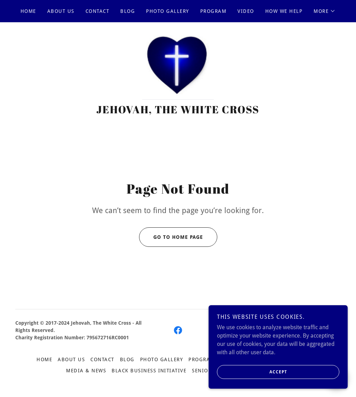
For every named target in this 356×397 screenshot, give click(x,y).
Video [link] (245, 11)
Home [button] (44, 361)
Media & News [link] (86, 372)
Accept (252, 377)
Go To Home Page (171, 238)
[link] (178, 67)
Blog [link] (127, 11)
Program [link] (213, 11)
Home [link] (28, 11)
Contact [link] (98, 11)
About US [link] (60, 11)
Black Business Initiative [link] (149, 372)
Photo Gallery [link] (167, 11)
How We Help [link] (283, 11)
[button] (324, 11)
